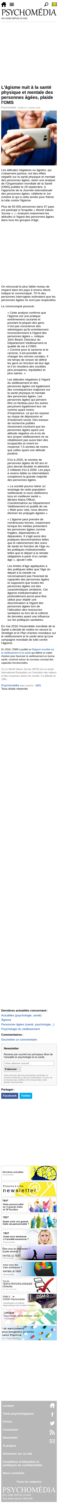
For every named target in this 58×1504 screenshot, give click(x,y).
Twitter (25, 1095)
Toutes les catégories (28, 1481)
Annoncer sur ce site (17, 1453)
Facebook (10, 1095)
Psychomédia (8, 107)
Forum (7, 1421)
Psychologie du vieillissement (20, 1029)
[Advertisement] (29, 52)
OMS (38, 685)
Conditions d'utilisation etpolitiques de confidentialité (22, 1463)
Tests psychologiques (18, 1413)
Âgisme (6, 1019)
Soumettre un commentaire (19, 1039)
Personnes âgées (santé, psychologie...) (27, 1024)
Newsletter (10, 1437)
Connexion (10, 1429)
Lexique (8, 1405)
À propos (9, 1445)
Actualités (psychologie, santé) (21, 1015)
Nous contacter (13, 1473)
